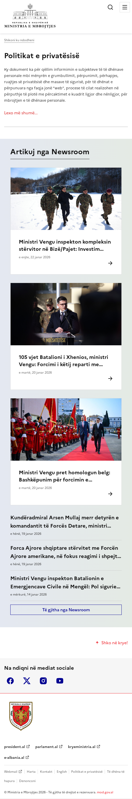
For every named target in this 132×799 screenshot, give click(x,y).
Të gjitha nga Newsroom (66, 610)
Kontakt (46, 771)
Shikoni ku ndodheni (19, 40)
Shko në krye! (114, 643)
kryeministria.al (81, 747)
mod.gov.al (105, 792)
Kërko (110, 7)
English (62, 771)
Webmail (10, 771)
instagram (43, 681)
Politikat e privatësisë (41, 55)
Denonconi (27, 781)
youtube (60, 681)
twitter (27, 681)
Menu (125, 7)
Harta (31, 771)
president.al (14, 747)
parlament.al (46, 747)
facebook (10, 681)
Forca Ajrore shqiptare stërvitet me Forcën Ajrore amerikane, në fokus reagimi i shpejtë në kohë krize (65, 556)
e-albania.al (14, 757)
